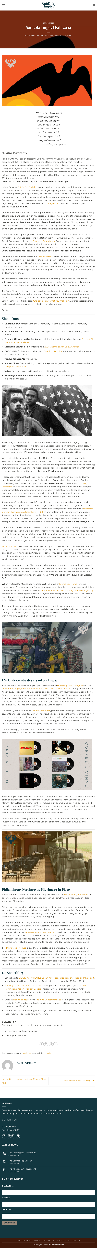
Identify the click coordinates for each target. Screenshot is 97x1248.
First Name (6, 1198)
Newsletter (48, 23)
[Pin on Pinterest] (51, 1044)
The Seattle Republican (20, 1161)
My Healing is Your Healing (79, 1081)
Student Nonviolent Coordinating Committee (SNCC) (66, 590)
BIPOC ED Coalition (27, 187)
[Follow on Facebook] (4, 1136)
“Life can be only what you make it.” (51, 301)
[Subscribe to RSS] (13, 1136)
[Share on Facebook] (42, 1044)
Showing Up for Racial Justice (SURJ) (23, 985)
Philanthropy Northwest (76, 894)
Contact (76, 1241)
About (37, 1241)
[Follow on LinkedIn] (18, 1136)
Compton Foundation (44, 241)
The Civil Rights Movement (22, 1152)
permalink (48, 1053)
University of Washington (70, 685)
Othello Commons (41, 711)
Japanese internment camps (39, 932)
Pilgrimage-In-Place (16, 948)
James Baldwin (9, 546)
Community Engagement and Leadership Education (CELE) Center (36, 688)
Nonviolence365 (21, 1000)
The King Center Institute (48, 1000)
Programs (47, 1241)
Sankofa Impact (45, 257)
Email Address (8, 1186)
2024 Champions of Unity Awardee (61, 347)
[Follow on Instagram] (9, 1136)
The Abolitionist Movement (22, 1169)
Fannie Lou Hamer (68, 584)
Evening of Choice (53, 351)
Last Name (7, 1210)
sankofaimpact (64, 36)
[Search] (94, 5)
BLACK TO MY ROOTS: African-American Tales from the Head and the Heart (56, 978)
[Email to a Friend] (46, 1044)
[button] (3, 5)
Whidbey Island (51, 203)
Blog (67, 1241)
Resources (58, 1241)
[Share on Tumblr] (55, 1044)
